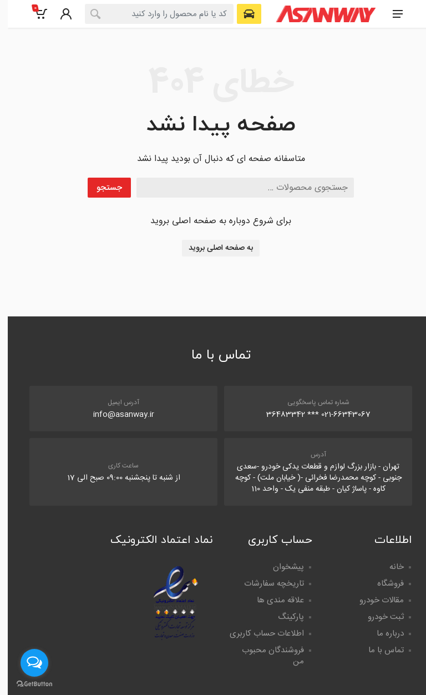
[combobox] (151, 14)
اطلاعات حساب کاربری (259, 634)
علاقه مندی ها (272, 600)
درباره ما (382, 634)
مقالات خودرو (374, 600)
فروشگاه (382, 584)
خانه (389, 567)
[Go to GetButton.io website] (26, 684)
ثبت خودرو (378, 617)
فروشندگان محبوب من (265, 655)
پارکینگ (283, 617)
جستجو (101, 188)
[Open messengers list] (26, 663)
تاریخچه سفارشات (266, 584)
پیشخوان (280, 567)
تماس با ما (378, 650)
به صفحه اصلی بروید (213, 248)
